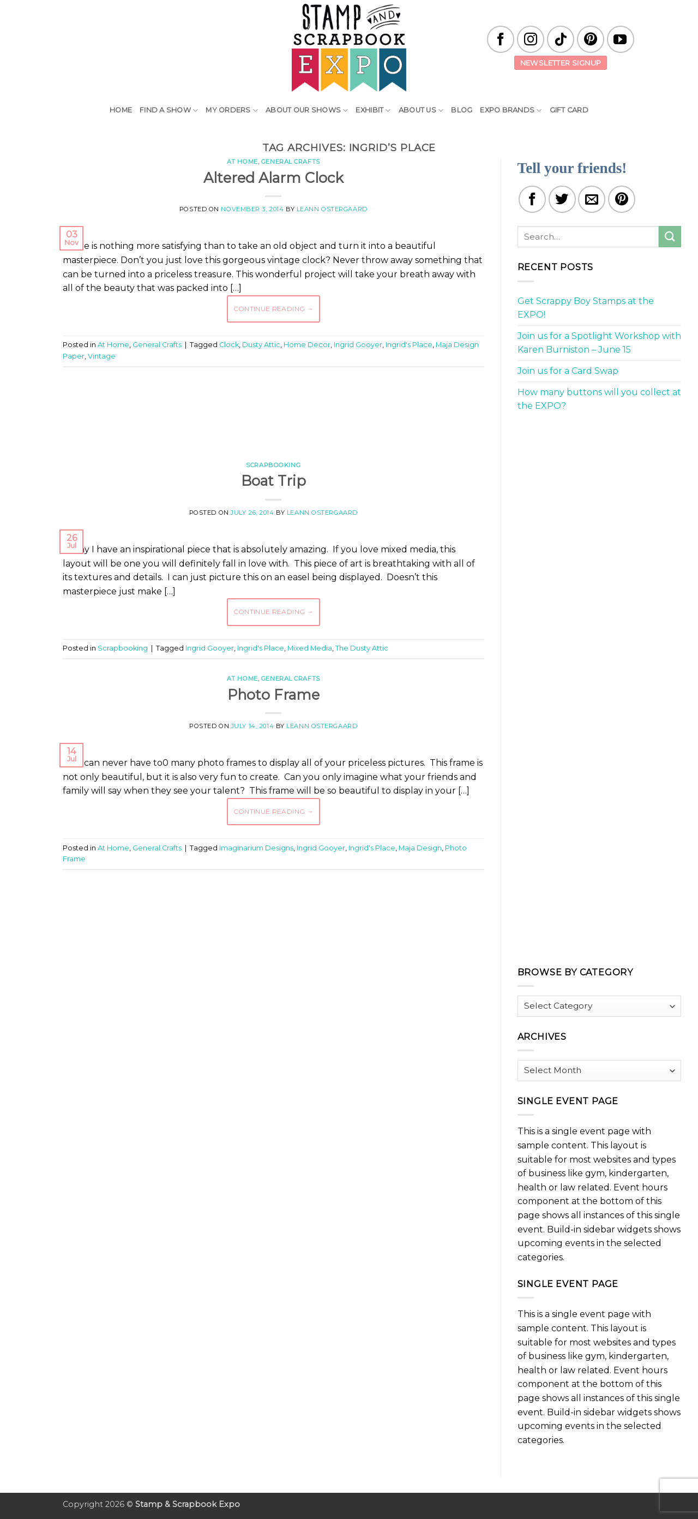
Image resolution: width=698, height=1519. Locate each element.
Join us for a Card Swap (568, 371)
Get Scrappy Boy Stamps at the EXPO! (586, 308)
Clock (229, 345)
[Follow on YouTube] (620, 39)
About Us (421, 110)
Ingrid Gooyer (358, 345)
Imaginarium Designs (256, 848)
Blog (461, 110)
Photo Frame (273, 694)
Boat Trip (273, 480)
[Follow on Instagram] (530, 39)
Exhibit (373, 110)
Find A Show (169, 110)
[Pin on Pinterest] (621, 199)
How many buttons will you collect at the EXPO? (599, 399)
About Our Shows (307, 110)
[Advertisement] (273, 408)
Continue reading (273, 308)
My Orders (232, 110)
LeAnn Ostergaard (332, 209)
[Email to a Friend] (591, 199)
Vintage (102, 356)
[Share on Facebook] (532, 199)
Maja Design (420, 848)
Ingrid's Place (409, 345)
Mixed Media (309, 648)
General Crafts (290, 161)
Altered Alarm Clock (273, 177)
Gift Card (569, 110)
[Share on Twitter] (562, 199)
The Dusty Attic (361, 648)
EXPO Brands (510, 110)
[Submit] (670, 236)
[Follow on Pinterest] (590, 39)
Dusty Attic (261, 345)
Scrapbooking (273, 465)
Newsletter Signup (560, 62)
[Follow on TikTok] (560, 39)
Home (121, 110)
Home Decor (307, 345)
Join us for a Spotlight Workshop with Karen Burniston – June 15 (599, 343)
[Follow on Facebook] (500, 39)
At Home (242, 161)
